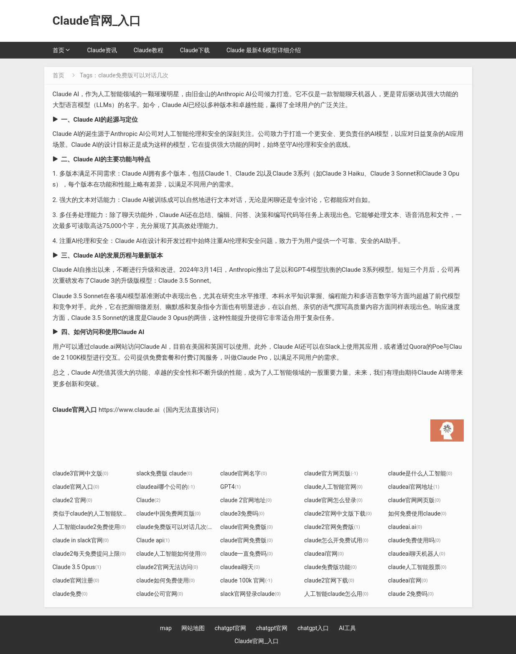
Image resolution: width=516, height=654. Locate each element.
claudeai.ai (405, 527)
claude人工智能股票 (417, 567)
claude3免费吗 (242, 513)
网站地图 (193, 628)
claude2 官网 (72, 500)
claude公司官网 (159, 593)
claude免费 (70, 593)
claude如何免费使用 (165, 580)
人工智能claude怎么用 (336, 593)
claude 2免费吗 (411, 593)
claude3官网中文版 (81, 473)
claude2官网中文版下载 (338, 513)
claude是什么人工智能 (420, 473)
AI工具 (347, 628)
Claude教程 (148, 50)
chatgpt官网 (231, 628)
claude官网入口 (76, 486)
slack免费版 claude (164, 473)
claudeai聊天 (240, 567)
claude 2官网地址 (246, 500)
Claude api (153, 540)
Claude (148, 500)
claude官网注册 (76, 580)
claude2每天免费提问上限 (89, 553)
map (166, 628)
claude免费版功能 (330, 567)
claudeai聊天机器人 (416, 553)
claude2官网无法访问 (167, 567)
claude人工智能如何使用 (171, 553)
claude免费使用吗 (414, 540)
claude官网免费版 (246, 527)
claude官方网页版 (331, 473)
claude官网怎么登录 (333, 500)
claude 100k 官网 (246, 580)
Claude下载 (195, 50)
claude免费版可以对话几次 (174, 527)
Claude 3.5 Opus (77, 567)
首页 (58, 50)
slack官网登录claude (250, 593)
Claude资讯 (102, 50)
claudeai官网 (324, 553)
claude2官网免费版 (332, 527)
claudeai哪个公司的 (165, 486)
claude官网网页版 (414, 500)
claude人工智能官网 (333, 486)
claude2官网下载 (329, 580)
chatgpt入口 (313, 628)
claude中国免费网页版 (168, 513)
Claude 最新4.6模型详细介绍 (263, 50)
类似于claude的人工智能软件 (94, 513)
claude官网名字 (243, 473)
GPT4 (230, 486)
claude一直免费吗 (246, 553)
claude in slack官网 (81, 540)
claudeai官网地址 (414, 486)
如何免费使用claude (417, 513)
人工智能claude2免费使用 (89, 527)
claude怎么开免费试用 (336, 540)
